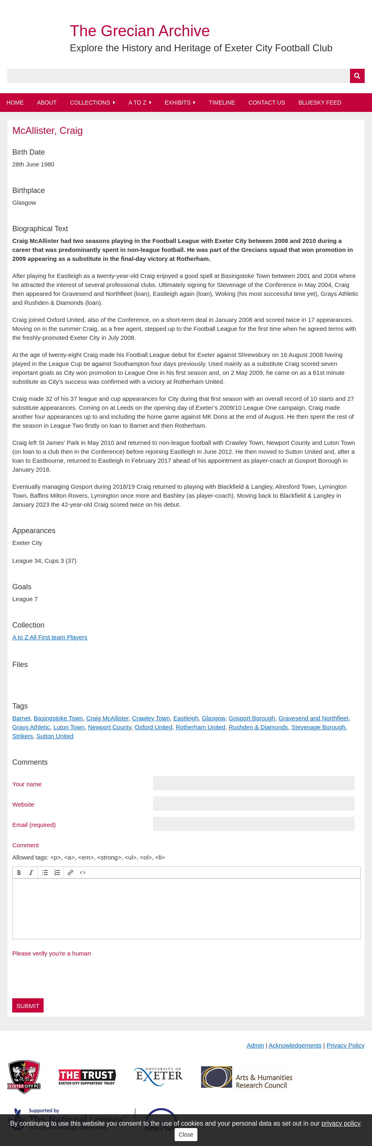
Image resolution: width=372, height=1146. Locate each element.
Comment (25, 845)
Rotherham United (200, 727)
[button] (19, 872)
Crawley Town (151, 718)
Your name (27, 784)
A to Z (138, 102)
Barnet (21, 718)
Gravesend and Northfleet (313, 718)
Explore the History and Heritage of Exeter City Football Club (201, 47)
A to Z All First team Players (49, 637)
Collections (90, 102)
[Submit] (357, 76)
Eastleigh (186, 718)
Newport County (109, 727)
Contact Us (267, 102)
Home (15, 102)
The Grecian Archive (140, 30)
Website (23, 804)
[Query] (185, 76)
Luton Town (68, 727)
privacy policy (341, 1123)
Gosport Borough (252, 718)
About (47, 102)
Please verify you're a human (51, 953)
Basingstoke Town (58, 718)
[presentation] (19, 872)
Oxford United (154, 727)
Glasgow (213, 718)
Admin (255, 1045)
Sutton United (54, 736)
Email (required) (34, 824)
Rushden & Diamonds (258, 727)
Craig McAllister (107, 718)
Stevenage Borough (318, 727)
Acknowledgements (295, 1045)
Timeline (222, 102)
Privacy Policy (345, 1045)
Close (186, 1134)
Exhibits (177, 102)
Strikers (22, 736)
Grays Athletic (31, 727)
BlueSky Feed (319, 102)
